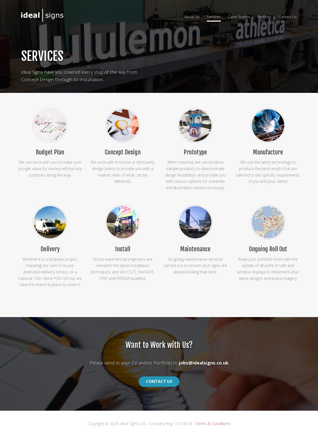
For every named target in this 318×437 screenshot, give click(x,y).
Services (214, 16)
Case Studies (239, 16)
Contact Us (288, 16)
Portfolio (264, 16)
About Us (191, 16)
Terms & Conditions (213, 423)
